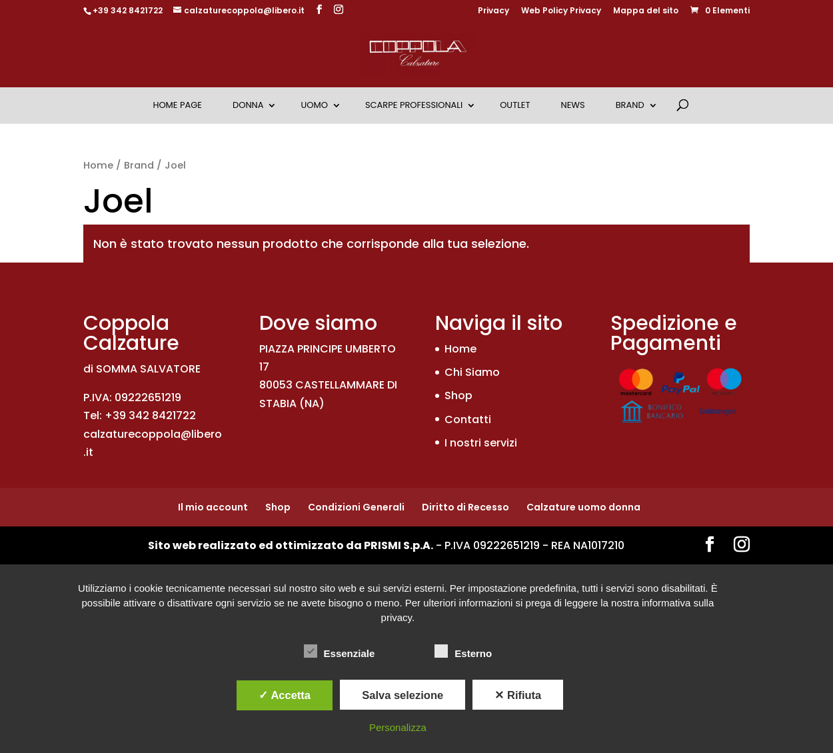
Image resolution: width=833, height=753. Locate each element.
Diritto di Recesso (465, 507)
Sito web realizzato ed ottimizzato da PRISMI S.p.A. (290, 545)
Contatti (467, 419)
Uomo (314, 105)
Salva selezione (402, 695)
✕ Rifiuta (517, 695)
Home (98, 165)
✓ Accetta (285, 695)
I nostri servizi (480, 442)
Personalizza (397, 727)
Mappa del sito (645, 11)
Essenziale (339, 651)
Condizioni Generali (356, 507)
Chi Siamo (472, 372)
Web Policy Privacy (561, 11)
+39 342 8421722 (128, 10)
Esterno (463, 651)
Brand (630, 105)
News (573, 105)
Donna (248, 105)
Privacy (493, 11)
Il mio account (213, 507)
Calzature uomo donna (583, 507)
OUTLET (515, 105)
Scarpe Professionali (413, 105)
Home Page (177, 105)
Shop (458, 395)
